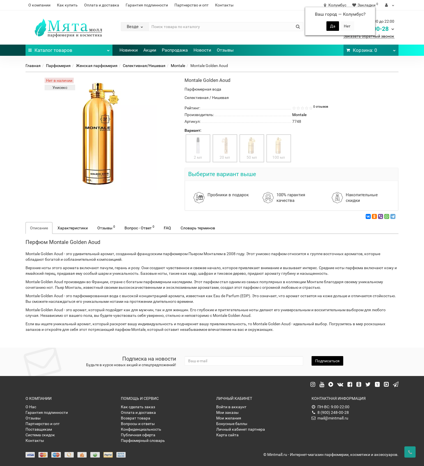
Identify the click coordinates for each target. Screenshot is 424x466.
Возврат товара (135, 418)
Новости (202, 50)
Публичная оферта (138, 435)
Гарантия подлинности (147, 5)
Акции (149, 50)
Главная (33, 65)
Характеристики (72, 228)
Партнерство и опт (191, 5)
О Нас (31, 407)
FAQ (167, 228)
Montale (178, 65)
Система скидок (40, 435)
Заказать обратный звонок (369, 36)
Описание (39, 228)
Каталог (69, 49)
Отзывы (225, 50)
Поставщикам (39, 429)
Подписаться (327, 361)
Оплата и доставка (101, 5)
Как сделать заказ (138, 407)
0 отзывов (320, 107)
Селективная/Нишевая (144, 65)
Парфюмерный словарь (143, 440)
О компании (39, 5)
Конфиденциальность (141, 429)
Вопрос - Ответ (139, 227)
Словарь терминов (198, 228)
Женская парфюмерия (96, 65)
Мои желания (228, 418)
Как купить (67, 5)
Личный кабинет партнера (240, 429)
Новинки (128, 50)
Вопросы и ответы (138, 423)
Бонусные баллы (231, 423)
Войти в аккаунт (231, 407)
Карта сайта (227, 435)
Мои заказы (227, 412)
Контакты (224, 5)
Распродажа (175, 50)
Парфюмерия (58, 65)
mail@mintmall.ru (330, 418)
